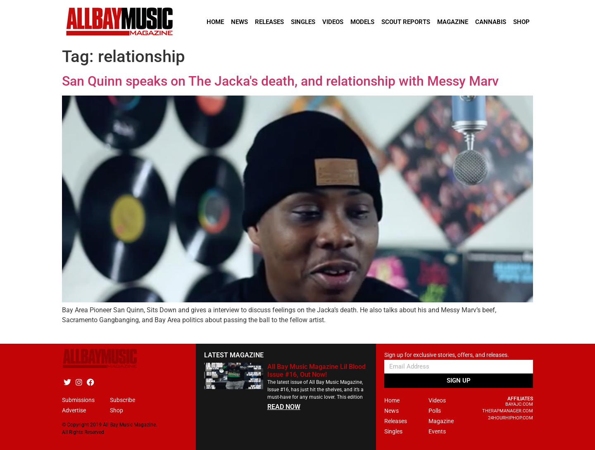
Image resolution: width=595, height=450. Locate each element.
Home (215, 22)
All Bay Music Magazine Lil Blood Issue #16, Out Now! (316, 370)
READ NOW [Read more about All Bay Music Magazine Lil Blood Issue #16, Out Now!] (283, 407)
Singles (303, 22)
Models (362, 22)
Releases (269, 22)
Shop (521, 22)
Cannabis (490, 22)
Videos (332, 22)
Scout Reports (405, 22)
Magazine (452, 22)
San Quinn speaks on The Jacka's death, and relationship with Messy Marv (280, 81)
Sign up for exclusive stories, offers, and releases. (446, 355)
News (239, 22)
